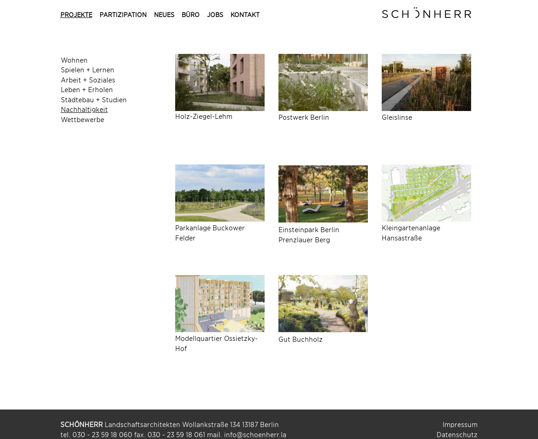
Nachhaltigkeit (84, 109)
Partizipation (123, 14)
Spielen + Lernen (87, 69)
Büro (191, 14)
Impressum (460, 424)
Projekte (76, 14)
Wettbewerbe (82, 119)
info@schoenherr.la (255, 434)
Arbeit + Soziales (88, 79)
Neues (164, 14)
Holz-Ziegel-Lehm (203, 115)
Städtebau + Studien (94, 99)
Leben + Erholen (87, 89)
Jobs (215, 14)
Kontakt (245, 14)
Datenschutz (457, 434)
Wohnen (74, 59)
